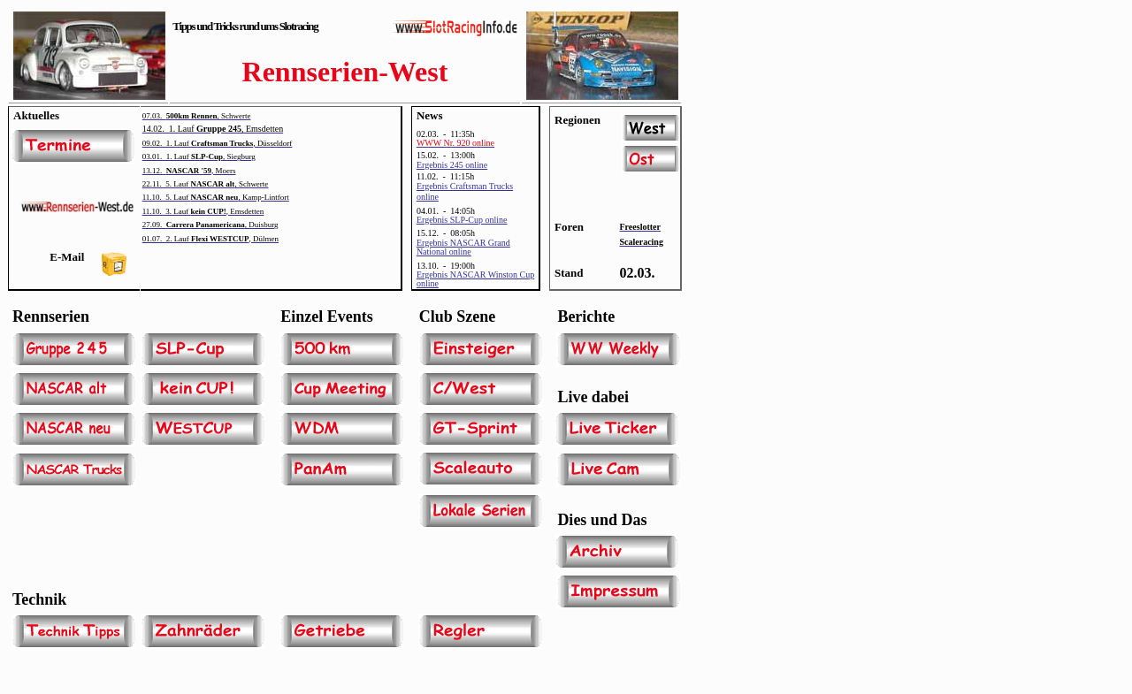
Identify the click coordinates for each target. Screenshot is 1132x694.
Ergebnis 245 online (452, 165)
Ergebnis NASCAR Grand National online (463, 247)
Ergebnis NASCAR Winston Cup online (475, 279)
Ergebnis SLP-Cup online (462, 220)
